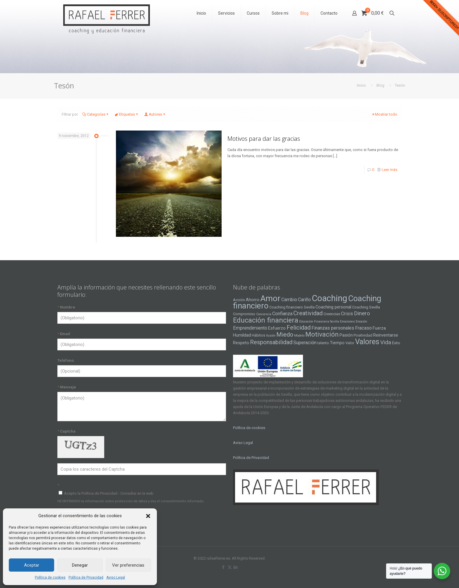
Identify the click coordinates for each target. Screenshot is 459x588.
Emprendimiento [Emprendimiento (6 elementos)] (250, 328)
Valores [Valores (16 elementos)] (367, 341)
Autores (155, 114)
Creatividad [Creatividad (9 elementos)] (308, 313)
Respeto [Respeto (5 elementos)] (241, 342)
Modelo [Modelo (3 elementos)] (299, 335)
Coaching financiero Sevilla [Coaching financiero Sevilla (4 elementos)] (292, 307)
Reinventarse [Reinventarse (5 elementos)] (385, 335)
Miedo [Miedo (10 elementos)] (284, 334)
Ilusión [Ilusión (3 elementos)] (270, 335)
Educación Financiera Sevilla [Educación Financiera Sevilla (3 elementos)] (319, 321)
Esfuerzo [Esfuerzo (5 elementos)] (277, 328)
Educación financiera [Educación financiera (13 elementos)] (265, 320)
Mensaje (66, 387)
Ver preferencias (128, 565)
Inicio (361, 85)
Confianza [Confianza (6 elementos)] (282, 313)
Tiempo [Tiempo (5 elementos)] (337, 342)
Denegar (80, 565)
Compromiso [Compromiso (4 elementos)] (244, 314)
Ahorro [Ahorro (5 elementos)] (252, 299)
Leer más (389, 169)
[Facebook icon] (223, 567)
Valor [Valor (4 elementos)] (349, 343)
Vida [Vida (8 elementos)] (385, 342)
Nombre (66, 307)
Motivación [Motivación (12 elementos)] (322, 334)
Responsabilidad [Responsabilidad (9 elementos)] (271, 342)
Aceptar (31, 565)
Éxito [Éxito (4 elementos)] (396, 343)
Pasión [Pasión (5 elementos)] (346, 335)
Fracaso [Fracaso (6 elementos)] (363, 328)
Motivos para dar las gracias (263, 139)
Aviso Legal (115, 577)
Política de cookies (50, 577)
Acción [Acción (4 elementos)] (239, 300)
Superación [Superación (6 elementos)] (304, 342)
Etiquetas (126, 114)
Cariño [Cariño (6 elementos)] (304, 299)
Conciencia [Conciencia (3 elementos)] (263, 314)
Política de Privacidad (85, 577)
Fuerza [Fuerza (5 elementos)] (379, 328)
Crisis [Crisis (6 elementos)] (347, 313)
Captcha (66, 431)
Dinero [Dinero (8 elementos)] (362, 313)
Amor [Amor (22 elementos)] (270, 298)
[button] (148, 516)
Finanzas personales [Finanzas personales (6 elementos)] (332, 328)
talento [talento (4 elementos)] (323, 343)
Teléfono (65, 360)
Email (63, 334)
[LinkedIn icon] (236, 567)
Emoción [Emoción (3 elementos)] (361, 321)
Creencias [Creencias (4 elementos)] (331, 314)
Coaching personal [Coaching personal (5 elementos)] (333, 307)
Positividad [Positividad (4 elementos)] (363, 335)
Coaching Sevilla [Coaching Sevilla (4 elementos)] (366, 307)
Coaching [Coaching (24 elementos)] (329, 298)
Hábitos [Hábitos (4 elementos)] (258, 335)
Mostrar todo (384, 114)
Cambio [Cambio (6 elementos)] (289, 299)
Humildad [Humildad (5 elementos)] (242, 335)
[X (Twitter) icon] (229, 567)
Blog (380, 85)
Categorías (95, 114)
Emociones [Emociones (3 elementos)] (347, 321)
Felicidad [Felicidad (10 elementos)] (299, 327)
